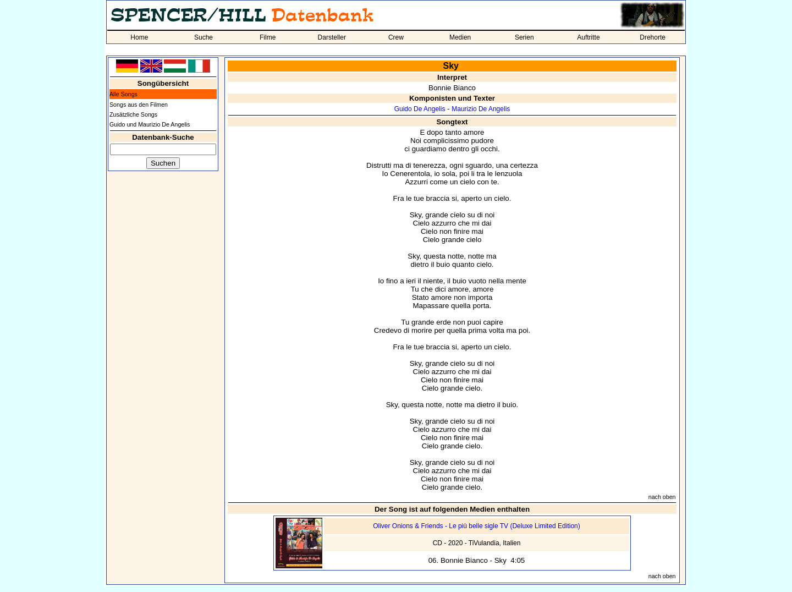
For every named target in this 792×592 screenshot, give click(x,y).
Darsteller (332, 37)
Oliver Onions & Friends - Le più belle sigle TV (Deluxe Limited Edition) (476, 526)
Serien (524, 37)
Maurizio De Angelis (481, 109)
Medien (460, 37)
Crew (396, 37)
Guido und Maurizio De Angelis (149, 124)
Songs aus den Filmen (138, 104)
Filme (268, 37)
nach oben (662, 497)
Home (139, 37)
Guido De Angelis (420, 109)
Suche (203, 37)
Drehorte (653, 37)
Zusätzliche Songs (133, 114)
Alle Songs (123, 94)
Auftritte (588, 37)
